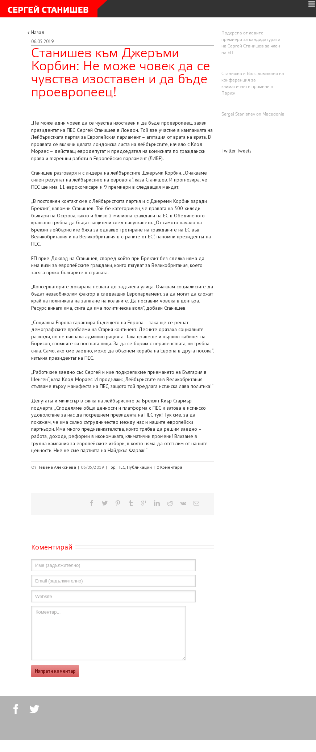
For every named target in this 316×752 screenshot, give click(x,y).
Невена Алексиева (56, 467)
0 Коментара (169, 467)
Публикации (139, 467)
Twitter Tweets (236, 151)
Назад (38, 32)
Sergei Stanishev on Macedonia (252, 114)
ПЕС (121, 467)
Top (112, 467)
